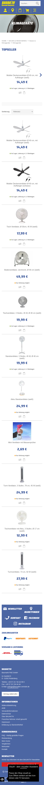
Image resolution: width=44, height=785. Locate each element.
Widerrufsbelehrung (9, 705)
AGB (3, 708)
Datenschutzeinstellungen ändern (17, 772)
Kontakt (4, 749)
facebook (31, 618)
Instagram (22, 623)
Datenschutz (6, 714)
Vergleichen (6, 744)
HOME (4, 41)
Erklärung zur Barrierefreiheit (12, 725)
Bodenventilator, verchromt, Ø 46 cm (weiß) (22, 270)
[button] (40, 75)
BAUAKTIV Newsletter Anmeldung (21, 764)
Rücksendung (7, 738)
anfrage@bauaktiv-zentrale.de (18, 687)
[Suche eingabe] (28, 3)
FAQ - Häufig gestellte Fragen (12, 735)
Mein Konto (6, 741)
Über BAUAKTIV (8, 716)
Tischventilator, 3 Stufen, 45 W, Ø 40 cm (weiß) (22, 313)
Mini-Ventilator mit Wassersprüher (22, 442)
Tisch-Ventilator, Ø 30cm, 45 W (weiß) (22, 227)
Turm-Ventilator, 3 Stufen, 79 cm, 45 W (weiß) (22, 486)
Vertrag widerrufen (10, 694)
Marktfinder (31, 610)
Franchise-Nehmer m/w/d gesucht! (14, 719)
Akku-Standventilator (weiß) (22, 399)
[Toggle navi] (35, 10)
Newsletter (12, 609)
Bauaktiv (11, 778)
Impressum (6, 722)
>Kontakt (12, 618)
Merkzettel (5, 746)
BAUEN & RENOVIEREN (18, 41)
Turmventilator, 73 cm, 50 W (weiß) (22, 572)
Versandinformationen (10, 711)
